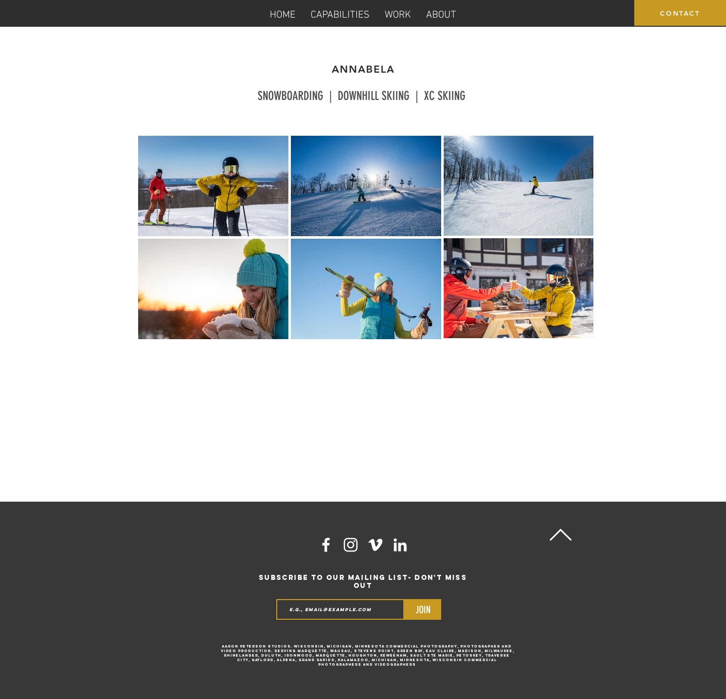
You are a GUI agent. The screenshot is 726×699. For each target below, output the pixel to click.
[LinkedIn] (400, 544)
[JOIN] (422, 609)
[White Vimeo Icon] (375, 544)
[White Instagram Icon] (350, 544)
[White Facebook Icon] (326, 544)
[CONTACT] (680, 13)
